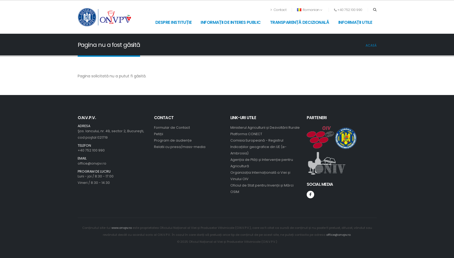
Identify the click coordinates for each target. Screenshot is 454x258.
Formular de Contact (172, 127)
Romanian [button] (309, 9)
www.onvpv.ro (121, 228)
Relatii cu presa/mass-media (179, 147)
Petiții (158, 134)
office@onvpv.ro (92, 163)
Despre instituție (173, 22)
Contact (279, 9)
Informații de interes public (231, 22)
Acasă (371, 45)
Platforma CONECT (246, 134)
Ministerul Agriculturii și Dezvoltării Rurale (265, 127)
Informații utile (355, 22)
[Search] (375, 9)
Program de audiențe (173, 140)
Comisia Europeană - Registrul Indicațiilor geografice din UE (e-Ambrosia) (258, 146)
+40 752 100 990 (91, 150)
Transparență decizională (299, 22)
